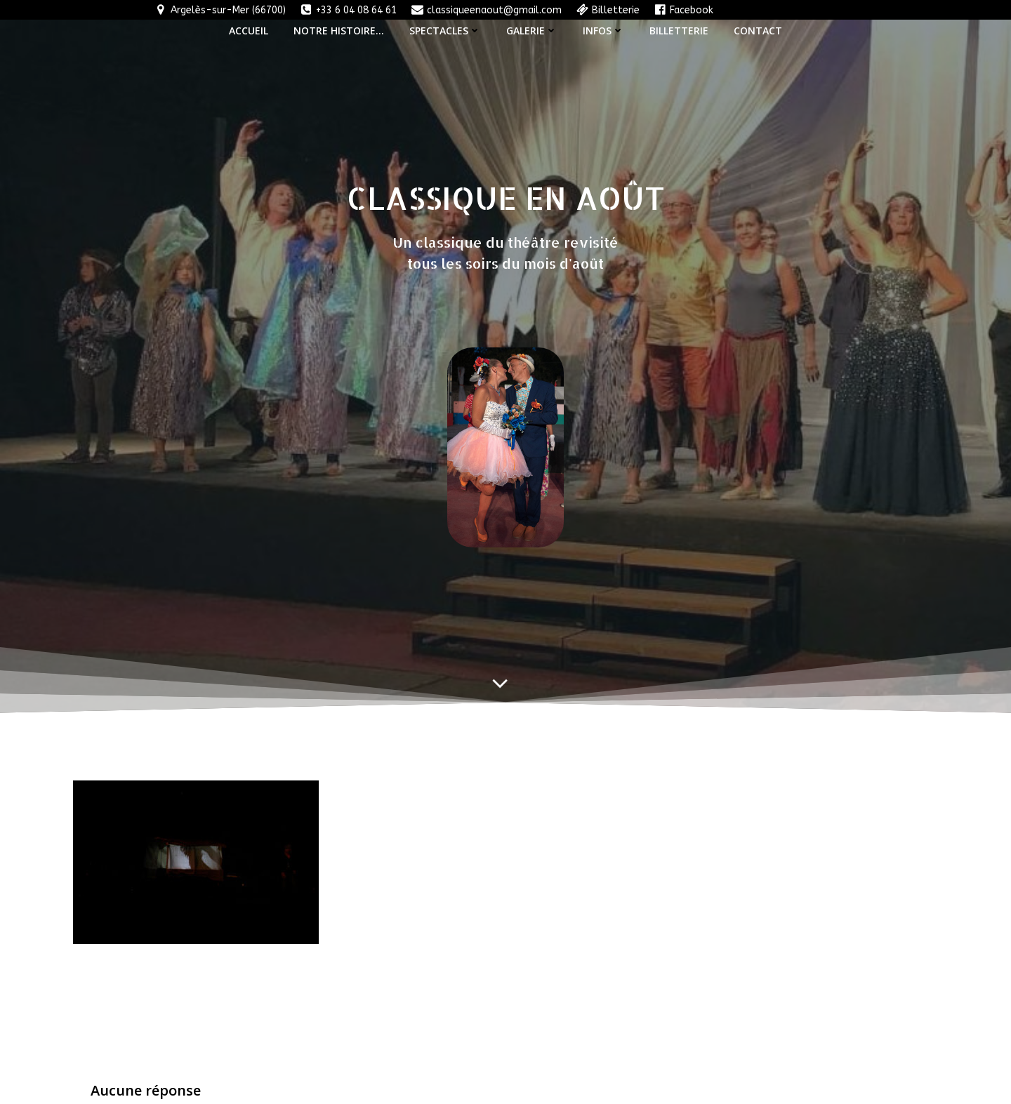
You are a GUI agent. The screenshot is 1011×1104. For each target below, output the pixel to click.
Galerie (531, 30)
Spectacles (445, 30)
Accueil (248, 30)
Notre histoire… (338, 30)
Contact (758, 30)
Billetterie (678, 30)
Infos (603, 30)
